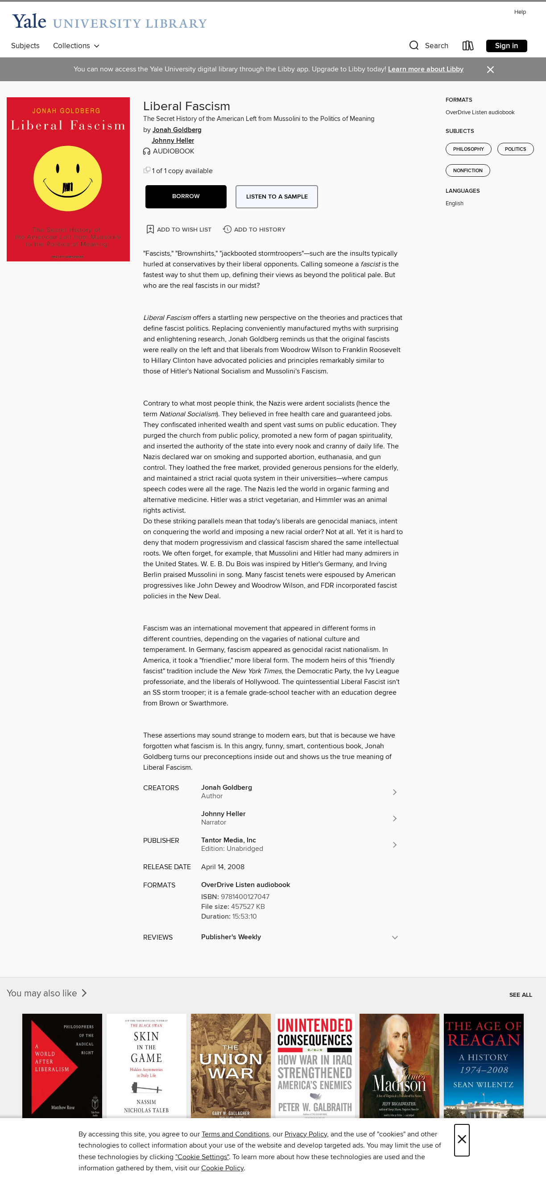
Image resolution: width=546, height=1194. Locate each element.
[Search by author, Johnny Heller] (300, 818)
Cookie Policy (222, 1168)
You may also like (48, 993)
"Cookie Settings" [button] (202, 1157)
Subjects (25, 46)
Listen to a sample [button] (277, 197)
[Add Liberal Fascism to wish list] (179, 229)
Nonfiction (468, 171)
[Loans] (468, 47)
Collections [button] (76, 46)
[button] (428, 47)
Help (520, 12)
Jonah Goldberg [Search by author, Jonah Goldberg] (177, 130)
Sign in (506, 46)
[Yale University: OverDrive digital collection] (109, 21)
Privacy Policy (306, 1134)
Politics (515, 149)
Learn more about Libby (425, 69)
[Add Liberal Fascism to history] (255, 230)
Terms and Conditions (235, 1134)
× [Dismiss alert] (490, 69)
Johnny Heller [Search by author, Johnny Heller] (173, 141)
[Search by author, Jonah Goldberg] (300, 792)
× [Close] (461, 1140)
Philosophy (468, 149)
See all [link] (520, 995)
